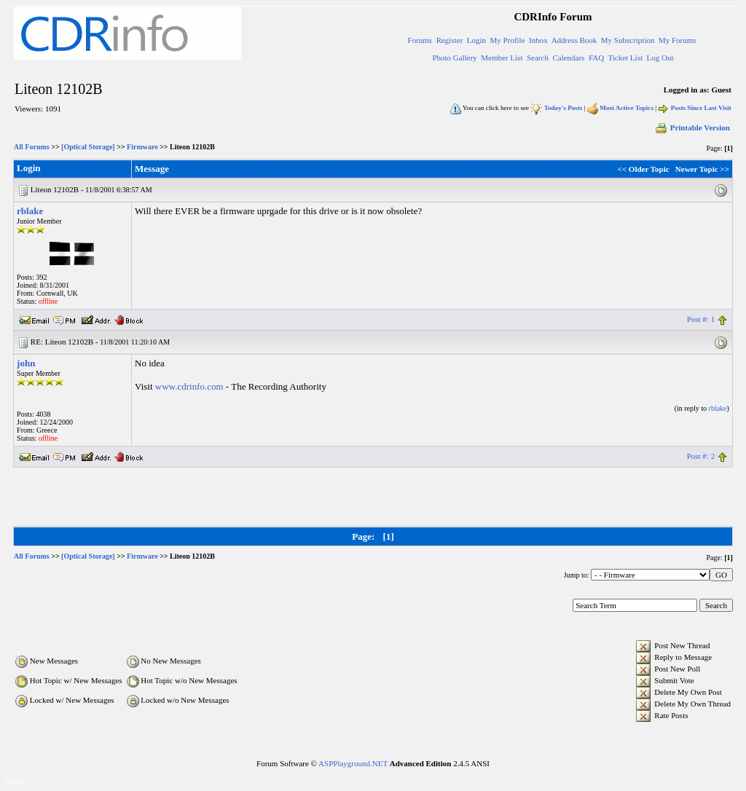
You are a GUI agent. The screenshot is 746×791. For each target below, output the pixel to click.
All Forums (32, 147)
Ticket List (625, 57)
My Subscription (628, 40)
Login (476, 40)
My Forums (677, 40)
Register (449, 40)
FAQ (596, 57)
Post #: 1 (701, 319)
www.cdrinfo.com (189, 386)
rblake (30, 210)
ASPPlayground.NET (353, 763)
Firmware (142, 147)
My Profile (507, 40)
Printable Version (692, 127)
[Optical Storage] (88, 147)
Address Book (574, 40)
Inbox (538, 40)
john (26, 363)
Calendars (568, 57)
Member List (501, 57)
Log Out (659, 57)
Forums (420, 40)
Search (538, 57)
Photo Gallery (454, 57)
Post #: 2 (701, 456)
